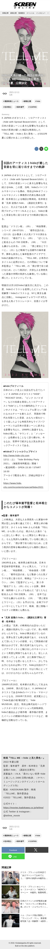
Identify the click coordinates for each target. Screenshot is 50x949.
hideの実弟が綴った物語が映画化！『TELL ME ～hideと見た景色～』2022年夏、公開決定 (24, 79)
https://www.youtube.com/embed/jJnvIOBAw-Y (25, 739)
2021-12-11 (14, 92)
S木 (11, 95)
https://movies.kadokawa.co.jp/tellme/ (23, 807)
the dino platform (27, 946)
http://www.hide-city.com (16, 455)
